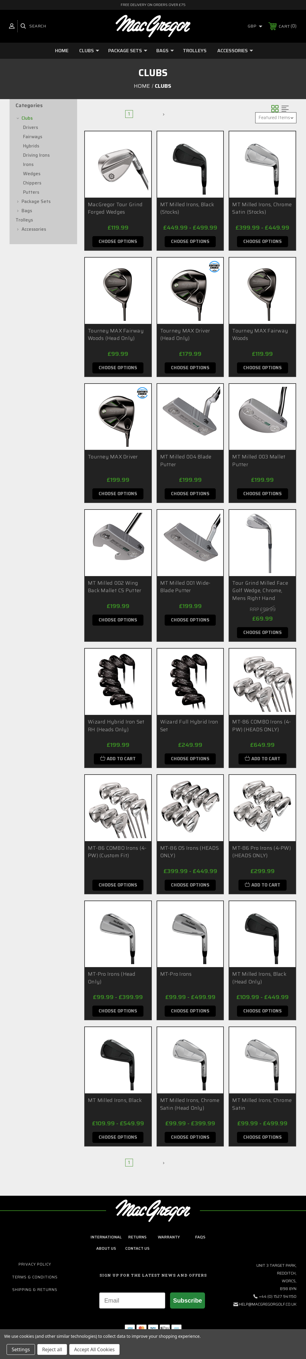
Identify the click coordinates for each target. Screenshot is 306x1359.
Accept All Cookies (94, 1349)
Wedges (31, 173)
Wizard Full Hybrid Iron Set (189, 725)
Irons (28, 164)
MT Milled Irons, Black (115, 1100)
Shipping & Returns (34, 1289)
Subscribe (187, 1300)
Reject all (52, 1349)
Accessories (235, 50)
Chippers (32, 183)
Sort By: (241, 117)
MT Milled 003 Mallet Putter (258, 460)
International (106, 1237)
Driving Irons (36, 155)
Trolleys (194, 50)
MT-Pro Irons (176, 974)
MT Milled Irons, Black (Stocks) (187, 208)
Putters (31, 192)
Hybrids (31, 146)
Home (61, 50)
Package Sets (127, 50)
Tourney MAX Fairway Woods (260, 334)
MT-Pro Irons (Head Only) (112, 978)
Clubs (89, 50)
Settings (21, 1349)
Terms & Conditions (35, 1277)
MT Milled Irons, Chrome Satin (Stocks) (262, 208)
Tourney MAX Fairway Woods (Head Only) (116, 334)
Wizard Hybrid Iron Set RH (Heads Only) (116, 725)
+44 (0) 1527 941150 (277, 1296)
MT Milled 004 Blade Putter (186, 460)
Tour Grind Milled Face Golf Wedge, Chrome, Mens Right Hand (260, 590)
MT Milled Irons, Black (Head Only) (259, 978)
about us (106, 1248)
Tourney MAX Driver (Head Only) (185, 334)
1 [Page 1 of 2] (129, 114)
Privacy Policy (35, 1264)
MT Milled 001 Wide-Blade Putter (185, 587)
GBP (255, 26)
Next (157, 114)
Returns (137, 1237)
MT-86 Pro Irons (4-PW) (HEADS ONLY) (261, 852)
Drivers (30, 127)
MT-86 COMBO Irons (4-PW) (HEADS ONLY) (261, 725)
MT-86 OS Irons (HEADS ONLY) (189, 852)
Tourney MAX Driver (113, 457)
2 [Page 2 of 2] (140, 114)
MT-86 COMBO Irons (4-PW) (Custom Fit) (117, 852)
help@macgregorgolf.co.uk (267, 1304)
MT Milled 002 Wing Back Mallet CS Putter (114, 587)
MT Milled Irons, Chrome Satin (262, 1104)
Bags (165, 50)
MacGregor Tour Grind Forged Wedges (115, 208)
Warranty (169, 1237)
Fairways (32, 136)
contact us (137, 1248)
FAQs (200, 1237)
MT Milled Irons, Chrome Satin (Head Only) (190, 1104)
